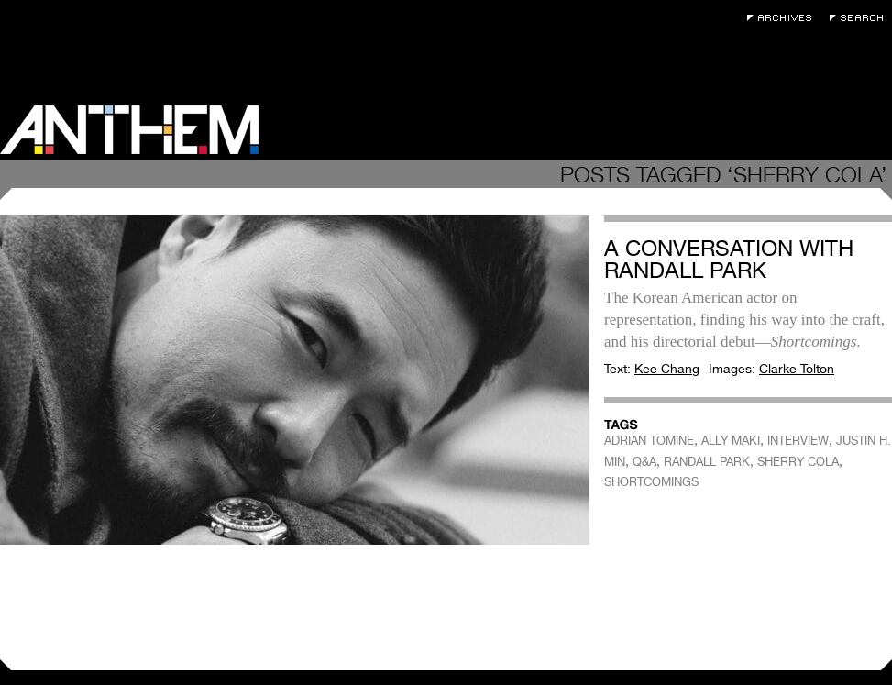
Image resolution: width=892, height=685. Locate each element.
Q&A (644, 462)
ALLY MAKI (730, 440)
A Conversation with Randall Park (728, 259)
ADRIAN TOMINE (649, 440)
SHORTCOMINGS (651, 482)
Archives (783, 18)
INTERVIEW (798, 440)
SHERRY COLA (798, 462)
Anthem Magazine (129, 129)
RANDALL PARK (707, 462)
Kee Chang (666, 368)
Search (861, 18)
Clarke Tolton (796, 368)
